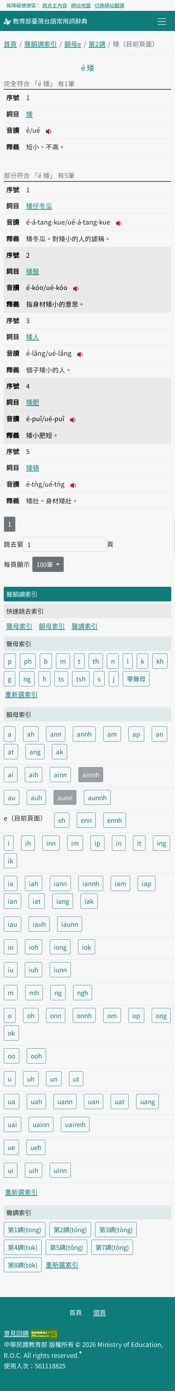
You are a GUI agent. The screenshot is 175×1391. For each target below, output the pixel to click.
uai (12, 1124)
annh (84, 733)
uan (93, 1101)
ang (35, 751)
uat (120, 1101)
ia (10, 883)
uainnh (75, 1124)
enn (86, 820)
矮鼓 (32, 271)
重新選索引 (21, 694)
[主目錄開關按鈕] (161, 22)
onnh (84, 1015)
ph (28, 661)
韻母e (72, 43)
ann (55, 733)
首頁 (10, 43)
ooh (36, 1055)
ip (97, 843)
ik (10, 860)
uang (147, 1101)
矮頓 (32, 467)
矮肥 (32, 402)
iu (10, 969)
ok (11, 1032)
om (112, 1015)
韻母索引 (52, 626)
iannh (90, 883)
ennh (114, 820)
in (119, 843)
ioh (33, 947)
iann (60, 883)
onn (55, 1015)
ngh (82, 992)
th (96, 661)
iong (60, 947)
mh (34, 992)
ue (11, 1147)
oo (11, 1055)
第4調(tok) (23, 1247)
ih (28, 843)
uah (36, 1101)
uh (31, 1078)
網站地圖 (81, 5)
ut (76, 1078)
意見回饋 (16, 1333)
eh (61, 820)
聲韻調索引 (40, 43)
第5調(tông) (66, 1247)
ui (10, 1170)
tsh (80, 678)
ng (26, 678)
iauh (39, 924)
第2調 (97, 43)
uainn (41, 1124)
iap (146, 883)
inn (51, 843)
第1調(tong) (24, 1229)
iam (120, 883)
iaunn (69, 924)
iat (37, 901)
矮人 (32, 336)
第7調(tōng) (112, 1247)
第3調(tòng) (116, 1229)
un (54, 1078)
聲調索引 (84, 626)
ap (136, 733)
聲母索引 (19, 626)
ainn (60, 774)
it (139, 843)
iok (86, 947)
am (112, 733)
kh (159, 661)
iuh (33, 969)
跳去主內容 (54, 5)
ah (31, 733)
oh (31, 1015)
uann (65, 1101)
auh (36, 797)
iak (89, 901)
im (75, 843)
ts (61, 678)
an (159, 733)
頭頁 (99, 1312)
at (11, 751)
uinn (60, 1170)
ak (59, 751)
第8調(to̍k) (23, 1264)
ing (161, 843)
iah (33, 883)
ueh (35, 1147)
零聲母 (136, 678)
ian (12, 901)
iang (62, 901)
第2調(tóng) (70, 1229)
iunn (60, 969)
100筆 (45, 564)
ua (11, 1101)
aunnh (97, 797)
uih (33, 1170)
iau (12, 924)
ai (10, 774)
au (11, 797)
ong (161, 1015)
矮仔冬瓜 (39, 205)
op (136, 1015)
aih (33, 774)
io (10, 947)
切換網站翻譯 (109, 5)
